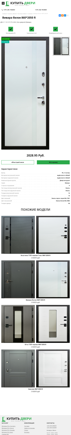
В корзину (53, 162)
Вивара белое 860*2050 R (35, 300)
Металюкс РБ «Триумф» (8, 430)
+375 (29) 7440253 (8, 10)
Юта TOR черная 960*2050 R (35, 344)
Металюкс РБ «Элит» (7, 432)
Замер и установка (29, 428)
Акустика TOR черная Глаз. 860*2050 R (35, 255)
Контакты (26, 432)
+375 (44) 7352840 (41, 10)
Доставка (26, 426)
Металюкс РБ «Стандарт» (8, 426)
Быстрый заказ (18, 162)
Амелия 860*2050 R (35, 389)
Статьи (26, 430)
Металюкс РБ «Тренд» (8, 428)
